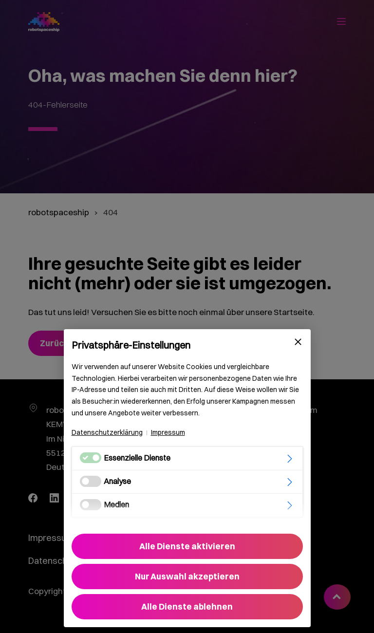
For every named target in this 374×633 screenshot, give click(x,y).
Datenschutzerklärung (107, 432)
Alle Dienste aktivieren (187, 546)
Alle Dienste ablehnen (187, 606)
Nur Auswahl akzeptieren (187, 576)
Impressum (168, 432)
